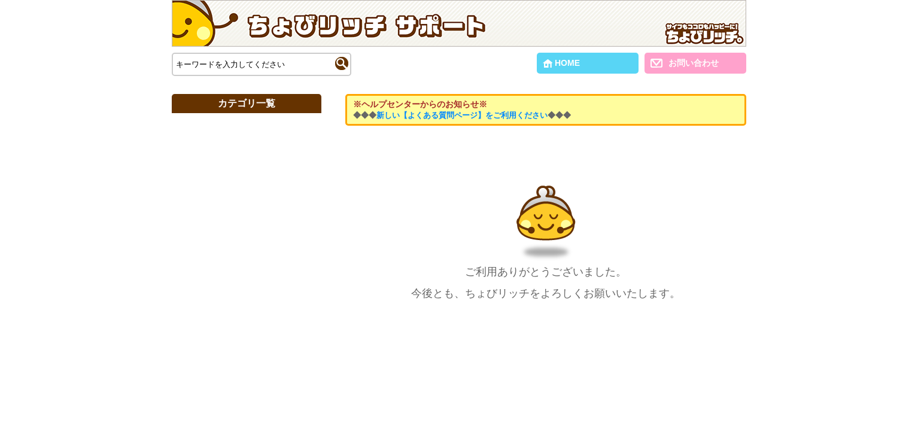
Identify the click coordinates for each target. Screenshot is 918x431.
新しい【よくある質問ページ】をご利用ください (462, 115)
